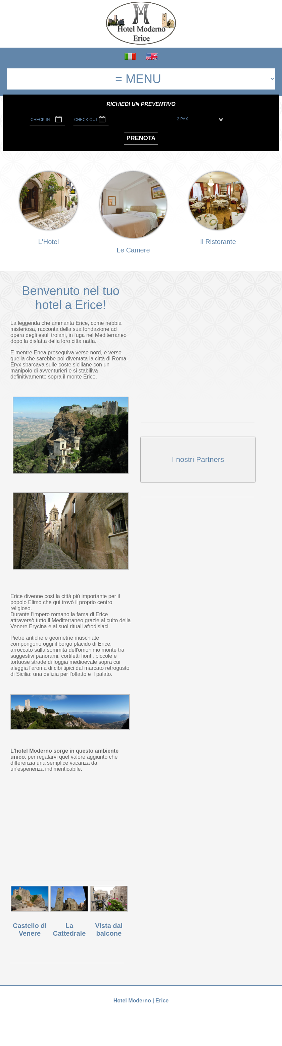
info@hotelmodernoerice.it (162, 1017)
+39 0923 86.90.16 (111, 1017)
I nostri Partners (198, 459)
